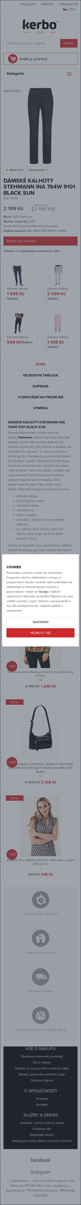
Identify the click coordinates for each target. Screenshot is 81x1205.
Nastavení (40, 622)
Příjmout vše (40, 633)
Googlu (44, 592)
